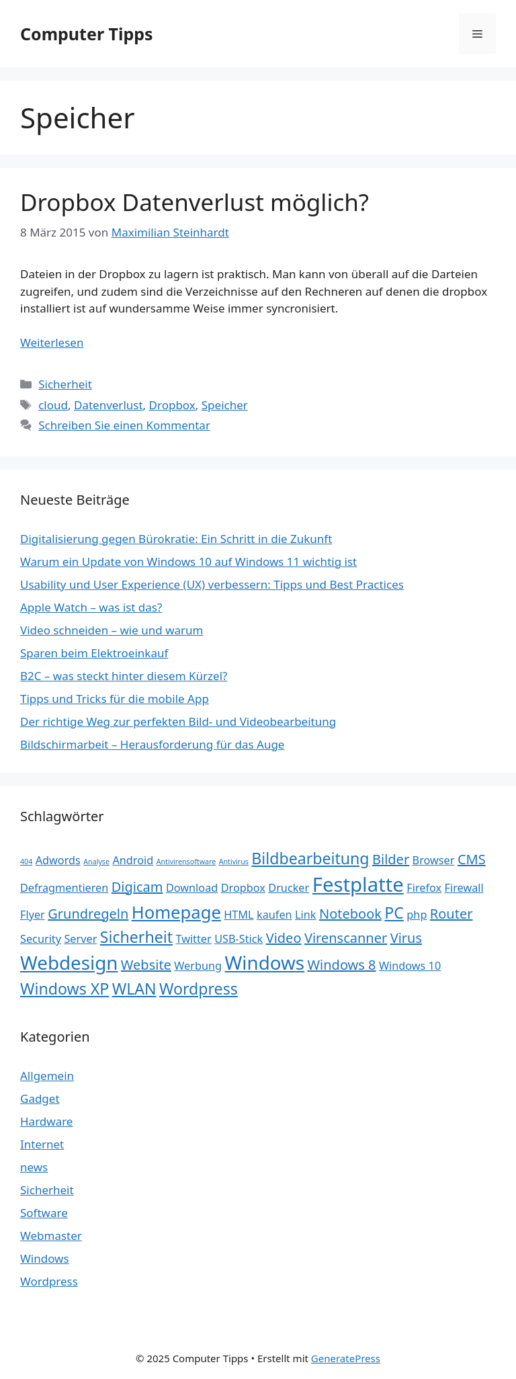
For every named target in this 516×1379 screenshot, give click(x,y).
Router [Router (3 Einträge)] (451, 914)
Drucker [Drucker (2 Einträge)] (288, 887)
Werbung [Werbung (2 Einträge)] (198, 965)
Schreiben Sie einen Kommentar (124, 425)
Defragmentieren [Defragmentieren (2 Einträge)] (64, 887)
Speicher (225, 405)
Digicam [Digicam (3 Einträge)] (137, 887)
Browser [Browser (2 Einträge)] (434, 860)
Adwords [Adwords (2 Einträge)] (58, 860)
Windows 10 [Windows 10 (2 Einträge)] (410, 965)
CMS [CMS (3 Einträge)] (472, 859)
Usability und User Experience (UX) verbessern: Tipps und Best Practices (212, 584)
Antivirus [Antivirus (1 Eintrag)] (234, 861)
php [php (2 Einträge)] (416, 914)
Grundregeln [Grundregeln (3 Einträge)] (88, 914)
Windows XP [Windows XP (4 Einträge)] (64, 988)
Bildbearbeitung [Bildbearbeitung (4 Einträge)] (310, 858)
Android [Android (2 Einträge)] (132, 860)
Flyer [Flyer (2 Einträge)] (32, 914)
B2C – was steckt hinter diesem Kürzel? (123, 675)
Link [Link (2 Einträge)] (305, 914)
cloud (53, 405)
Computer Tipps (86, 33)
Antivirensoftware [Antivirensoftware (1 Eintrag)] (186, 861)
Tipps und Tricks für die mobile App (114, 698)
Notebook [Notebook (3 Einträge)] (350, 914)
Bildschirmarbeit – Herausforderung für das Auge (152, 744)
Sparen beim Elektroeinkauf (94, 653)
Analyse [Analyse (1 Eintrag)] (96, 861)
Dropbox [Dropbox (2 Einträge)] (243, 887)
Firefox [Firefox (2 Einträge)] (423, 887)
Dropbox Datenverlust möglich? (194, 202)
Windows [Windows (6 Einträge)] (264, 962)
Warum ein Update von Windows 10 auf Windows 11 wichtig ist (188, 561)
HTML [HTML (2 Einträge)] (238, 914)
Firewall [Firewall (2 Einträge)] (464, 887)
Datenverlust (108, 405)
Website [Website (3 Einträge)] (146, 965)
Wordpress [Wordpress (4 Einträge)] (198, 988)
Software (44, 1212)
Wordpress (49, 1281)
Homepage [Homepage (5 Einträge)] (176, 912)
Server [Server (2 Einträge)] (80, 938)
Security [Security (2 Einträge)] (40, 938)
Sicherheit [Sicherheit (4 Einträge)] (136, 937)
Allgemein (47, 1075)
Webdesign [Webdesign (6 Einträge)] (69, 962)
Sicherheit (65, 384)
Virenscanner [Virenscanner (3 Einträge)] (345, 938)
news (34, 1167)
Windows (44, 1258)
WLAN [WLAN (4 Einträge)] (134, 988)
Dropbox (172, 405)
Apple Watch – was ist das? (91, 607)
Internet (42, 1144)
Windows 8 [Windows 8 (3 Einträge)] (342, 965)
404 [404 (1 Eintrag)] (26, 861)
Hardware (46, 1121)
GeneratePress (345, 1358)
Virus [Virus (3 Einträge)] (406, 938)
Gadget (40, 1098)
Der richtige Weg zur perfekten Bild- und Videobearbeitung (178, 721)
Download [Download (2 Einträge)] (192, 887)
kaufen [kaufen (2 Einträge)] (274, 914)
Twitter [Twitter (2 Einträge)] (193, 938)
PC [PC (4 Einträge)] (394, 912)
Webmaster (51, 1235)
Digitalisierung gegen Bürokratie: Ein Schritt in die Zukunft (176, 538)
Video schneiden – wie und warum (111, 630)
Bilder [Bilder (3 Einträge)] (390, 859)
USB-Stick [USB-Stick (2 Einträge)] (238, 938)
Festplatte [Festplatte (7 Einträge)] (358, 884)
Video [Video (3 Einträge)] (284, 938)
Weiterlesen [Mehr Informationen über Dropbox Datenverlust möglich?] (51, 342)
